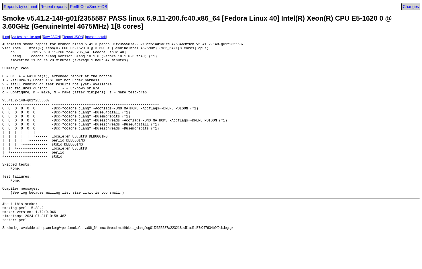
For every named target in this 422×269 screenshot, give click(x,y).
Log (6, 37)
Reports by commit (20, 6)
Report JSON (73, 37)
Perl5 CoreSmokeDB (88, 6)
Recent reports (53, 6)
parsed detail (96, 37)
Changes (411, 6)
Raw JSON (51, 37)
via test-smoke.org (26, 37)
